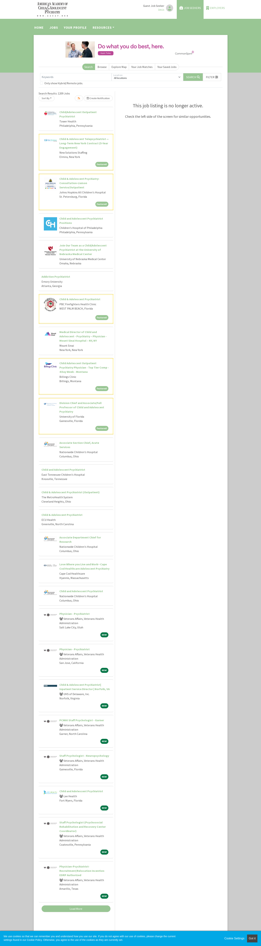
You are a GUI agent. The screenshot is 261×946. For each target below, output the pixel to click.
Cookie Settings (234, 938)
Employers (215, 8)
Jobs (54, 27)
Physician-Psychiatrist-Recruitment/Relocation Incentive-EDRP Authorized (82, 871)
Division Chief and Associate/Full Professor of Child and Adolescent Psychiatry (81, 407)
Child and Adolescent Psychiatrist (63, 469)
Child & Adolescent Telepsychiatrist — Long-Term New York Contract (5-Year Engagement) (84, 143)
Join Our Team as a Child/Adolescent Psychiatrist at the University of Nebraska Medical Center (83, 250)
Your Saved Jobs (167, 67)
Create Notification (98, 98)
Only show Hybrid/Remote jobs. (63, 83)
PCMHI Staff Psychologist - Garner (81, 720)
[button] (212, 77)
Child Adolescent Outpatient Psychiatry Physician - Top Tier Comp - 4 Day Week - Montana (84, 367)
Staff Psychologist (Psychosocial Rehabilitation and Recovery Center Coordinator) (82, 827)
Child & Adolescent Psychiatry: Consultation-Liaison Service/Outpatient (79, 183)
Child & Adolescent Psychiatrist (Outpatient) (71, 492)
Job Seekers (190, 8)
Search (88, 67)
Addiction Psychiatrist (56, 276)
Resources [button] (102, 27)
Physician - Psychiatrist (74, 613)
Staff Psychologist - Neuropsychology (84, 755)
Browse (102, 67)
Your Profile (75, 27)
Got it (252, 938)
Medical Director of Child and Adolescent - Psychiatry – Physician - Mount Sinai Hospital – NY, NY (83, 336)
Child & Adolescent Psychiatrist (79, 299)
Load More (76, 909)
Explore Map (119, 67)
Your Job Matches (142, 67)
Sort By (46, 98)
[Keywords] (76, 77)
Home (39, 27)
